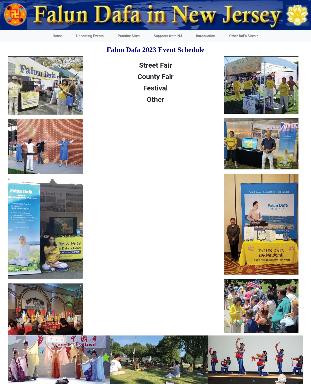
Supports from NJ (168, 36)
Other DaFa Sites (242, 36)
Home (57, 36)
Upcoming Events (90, 36)
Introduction (205, 36)
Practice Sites (129, 36)
